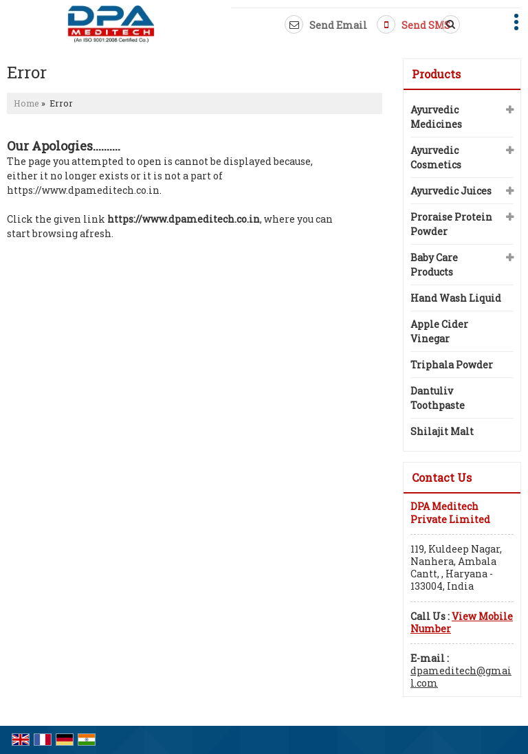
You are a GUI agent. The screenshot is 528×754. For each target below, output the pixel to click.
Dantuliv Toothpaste (437, 398)
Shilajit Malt (442, 431)
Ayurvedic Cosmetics (435, 157)
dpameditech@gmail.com (461, 676)
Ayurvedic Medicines (436, 117)
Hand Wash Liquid (455, 297)
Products (436, 74)
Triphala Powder (451, 364)
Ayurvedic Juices (451, 190)
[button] (461, 622)
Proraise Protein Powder (451, 224)
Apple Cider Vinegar (439, 331)
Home (26, 103)
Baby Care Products (434, 264)
